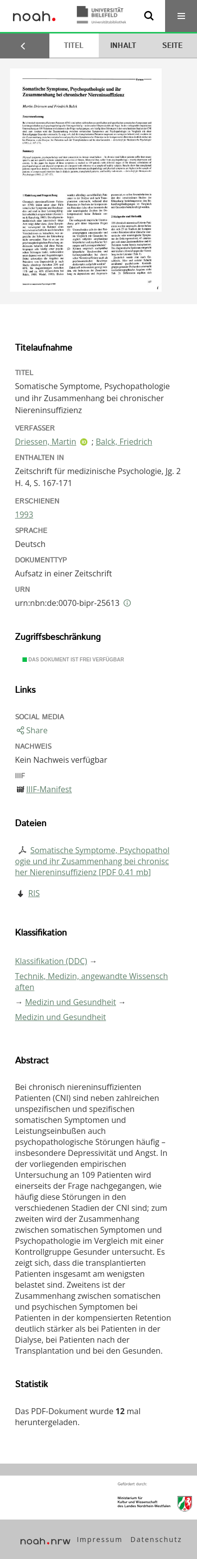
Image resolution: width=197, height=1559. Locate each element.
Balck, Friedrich (124, 441)
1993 (24, 514)
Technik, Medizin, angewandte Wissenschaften (91, 982)
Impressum (100, 1539)
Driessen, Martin (45, 441)
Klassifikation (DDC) (51, 961)
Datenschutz (156, 1539)
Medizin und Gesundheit (70, 1002)
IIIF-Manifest (49, 789)
